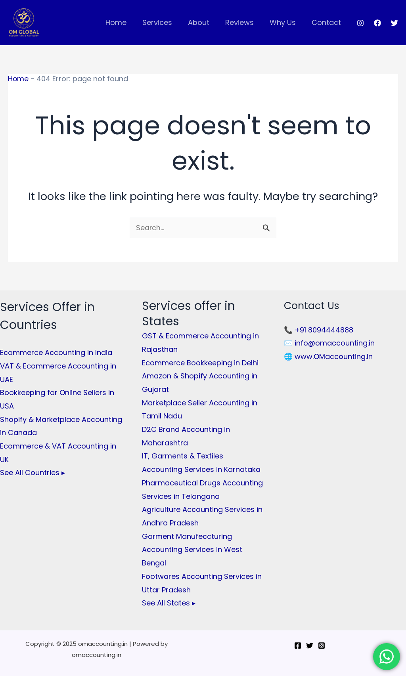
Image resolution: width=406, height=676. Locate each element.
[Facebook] (377, 23)
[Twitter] (394, 23)
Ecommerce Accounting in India (56, 353)
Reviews (243, 22)
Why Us (285, 22)
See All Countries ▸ (32, 472)
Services (164, 22)
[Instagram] (360, 23)
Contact (327, 22)
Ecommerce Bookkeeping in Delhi (200, 363)
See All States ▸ (168, 601)
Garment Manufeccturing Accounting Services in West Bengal (192, 548)
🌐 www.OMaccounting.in (328, 356)
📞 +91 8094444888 (318, 330)
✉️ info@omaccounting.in (329, 343)
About (204, 22)
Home (124, 22)
